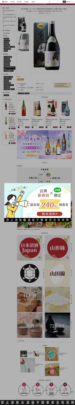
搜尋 (64, 1)
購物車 (69, 1)
